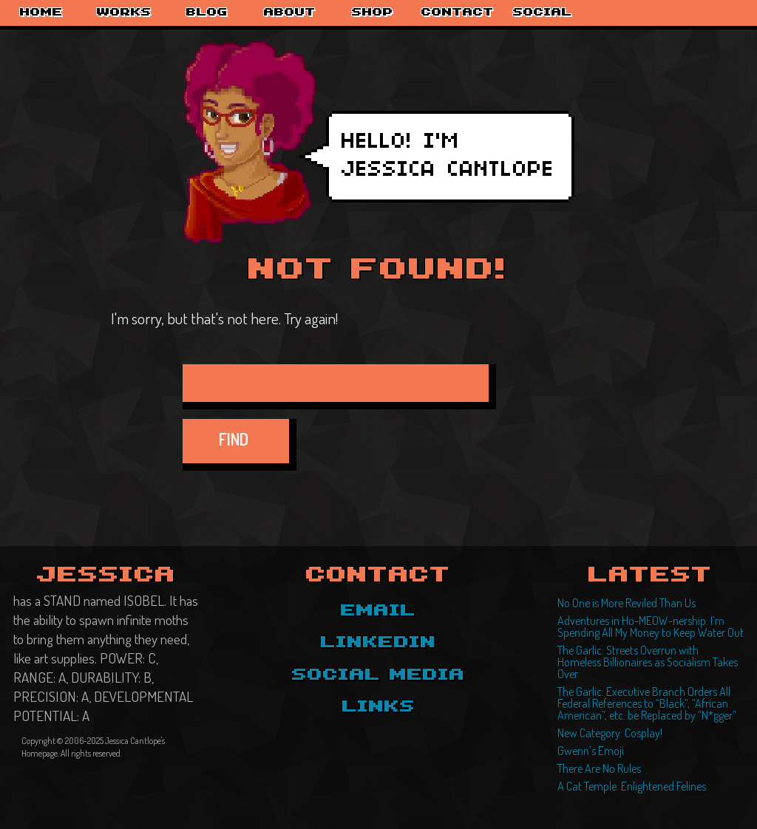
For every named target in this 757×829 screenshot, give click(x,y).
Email (378, 611)
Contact (457, 12)
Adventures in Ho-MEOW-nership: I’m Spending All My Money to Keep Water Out (650, 626)
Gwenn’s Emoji (590, 750)
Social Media (378, 675)
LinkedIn (378, 643)
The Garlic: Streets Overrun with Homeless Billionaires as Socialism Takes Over (647, 662)
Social (542, 12)
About (290, 12)
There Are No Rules (599, 768)
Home (41, 12)
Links (378, 707)
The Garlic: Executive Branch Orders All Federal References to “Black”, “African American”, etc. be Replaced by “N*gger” (646, 703)
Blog (207, 12)
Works (124, 12)
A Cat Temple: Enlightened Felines (631, 786)
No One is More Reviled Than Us (626, 603)
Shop (372, 12)
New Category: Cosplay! (609, 733)
